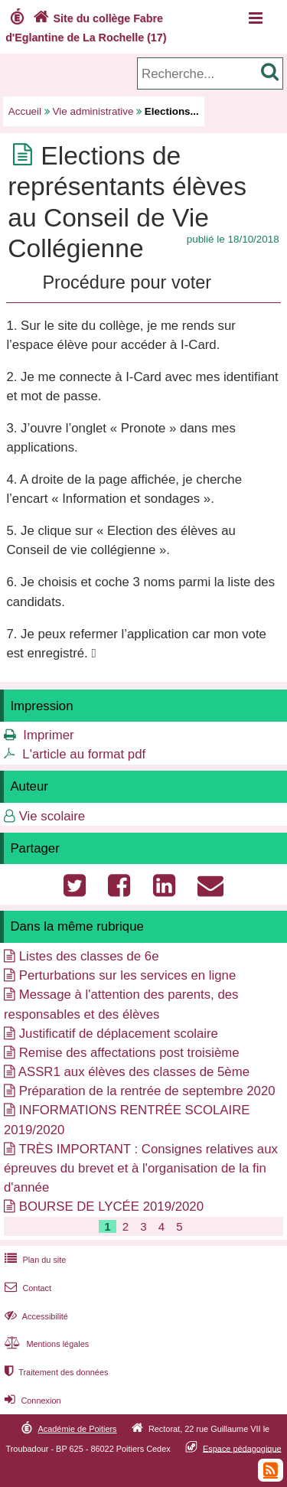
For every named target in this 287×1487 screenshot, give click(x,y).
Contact (26, 1288)
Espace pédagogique (242, 1448)
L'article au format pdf (83, 754)
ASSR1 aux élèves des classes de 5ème (133, 1072)
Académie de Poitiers (77, 1428)
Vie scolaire (52, 816)
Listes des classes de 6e (89, 956)
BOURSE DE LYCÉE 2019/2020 (111, 1206)
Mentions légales (45, 1343)
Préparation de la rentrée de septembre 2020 (147, 1091)
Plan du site (34, 1259)
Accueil (24, 111)
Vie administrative (93, 111)
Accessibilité (35, 1316)
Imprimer (48, 735)
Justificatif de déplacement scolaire (118, 1033)
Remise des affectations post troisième (129, 1052)
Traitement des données (55, 1372)
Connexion (31, 1400)
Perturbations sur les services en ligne (127, 975)
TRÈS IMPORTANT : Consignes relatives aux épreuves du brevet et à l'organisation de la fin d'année (141, 1168)
